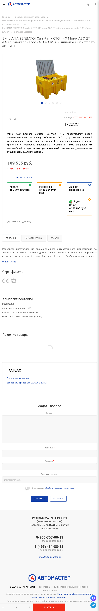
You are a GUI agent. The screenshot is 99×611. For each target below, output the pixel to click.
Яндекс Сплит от (77, 206)
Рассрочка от (47, 189)
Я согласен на (53, 488)
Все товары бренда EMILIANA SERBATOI (27, 382)
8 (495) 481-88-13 (49, 548)
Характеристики (33, 238)
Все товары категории (18, 378)
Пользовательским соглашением (49, 597)
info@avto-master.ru (50, 557)
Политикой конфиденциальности (74, 594)
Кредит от (19, 188)
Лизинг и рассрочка (76, 188)
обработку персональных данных (59, 488)
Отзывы (55, 238)
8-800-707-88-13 (49, 539)
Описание (11, 238)
